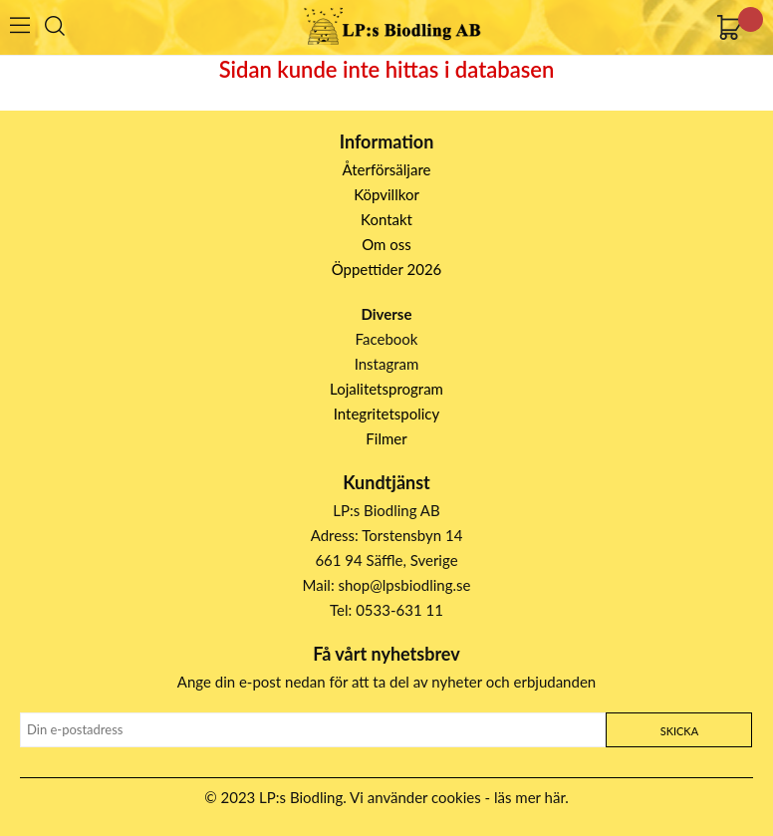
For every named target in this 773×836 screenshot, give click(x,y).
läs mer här (529, 797)
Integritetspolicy (387, 413)
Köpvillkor (386, 194)
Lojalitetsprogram (386, 389)
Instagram (387, 364)
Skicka (679, 730)
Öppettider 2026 (387, 269)
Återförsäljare (387, 169)
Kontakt (386, 219)
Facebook (387, 339)
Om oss (386, 244)
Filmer (386, 438)
